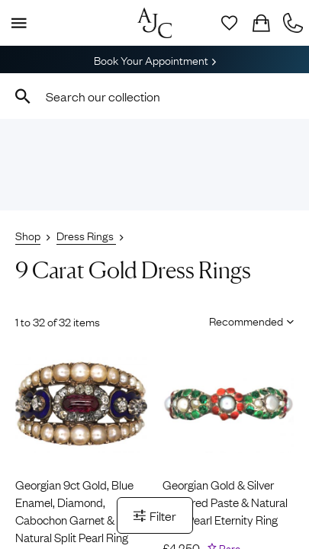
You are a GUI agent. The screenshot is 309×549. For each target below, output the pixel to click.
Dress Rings (86, 234)
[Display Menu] (16, 23)
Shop (27, 234)
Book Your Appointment (155, 59)
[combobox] (154, 96)
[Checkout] (261, 23)
